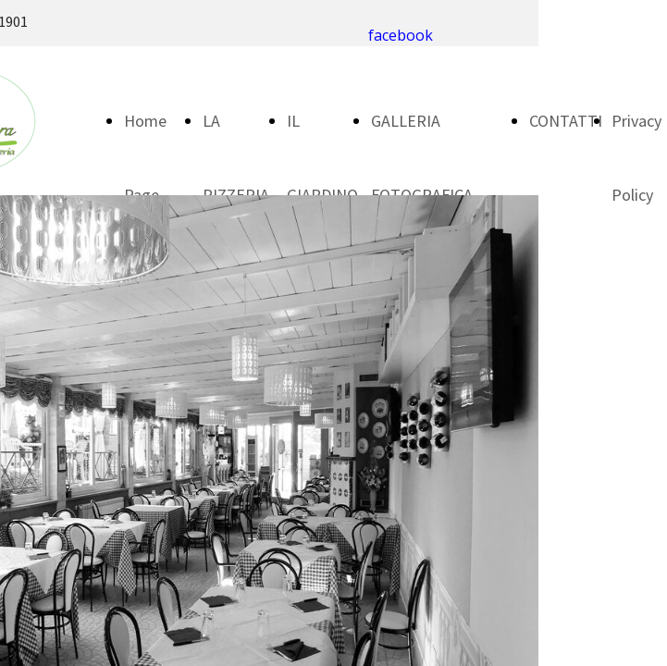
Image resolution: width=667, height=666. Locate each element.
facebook (400, 35)
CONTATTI (565, 120)
